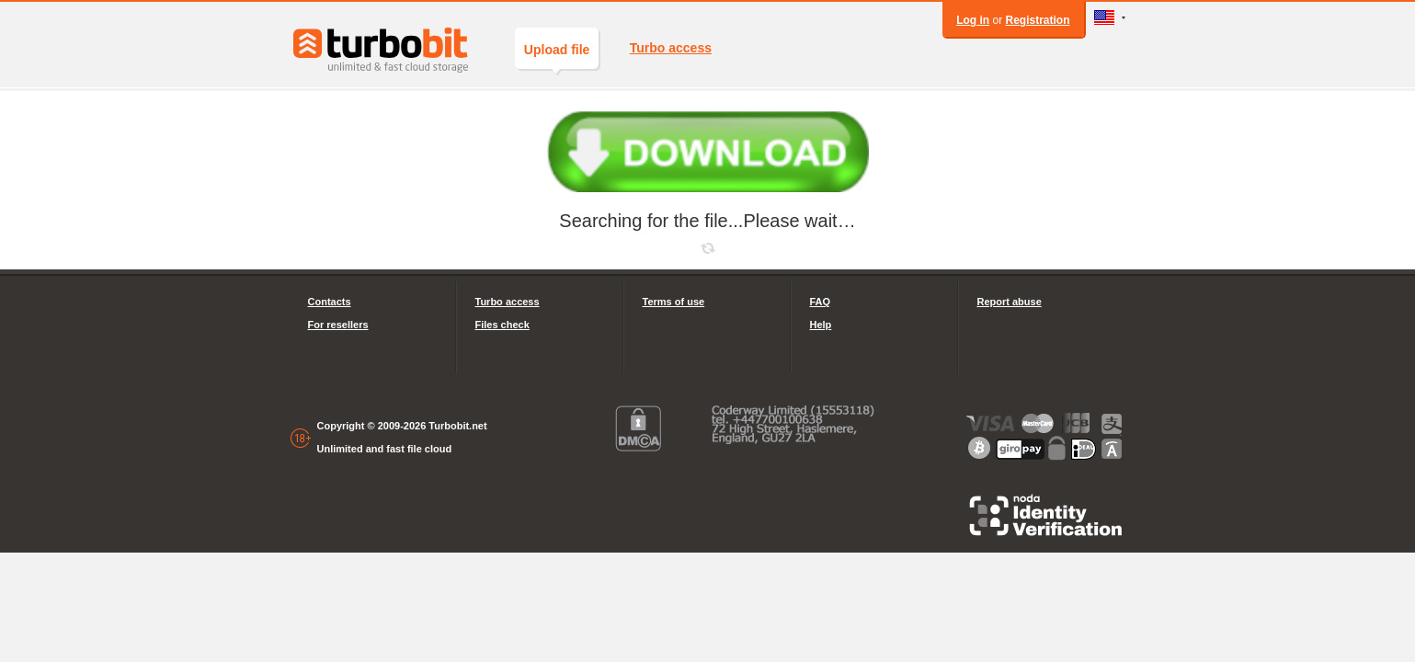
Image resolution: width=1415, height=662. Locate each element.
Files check (502, 324)
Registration (1037, 20)
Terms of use (674, 301)
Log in (972, 20)
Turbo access (671, 47)
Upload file (557, 55)
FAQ (820, 301)
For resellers (338, 324)
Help (821, 324)
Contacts (329, 301)
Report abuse (1009, 301)
